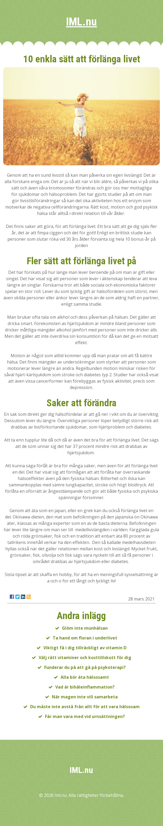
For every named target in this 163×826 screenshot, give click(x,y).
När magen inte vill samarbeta (85, 697)
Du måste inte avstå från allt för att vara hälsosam (85, 707)
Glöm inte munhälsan (85, 628)
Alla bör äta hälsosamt (85, 677)
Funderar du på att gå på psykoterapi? (85, 667)
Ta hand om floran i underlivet (85, 638)
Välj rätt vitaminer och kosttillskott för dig (85, 657)
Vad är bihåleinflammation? (85, 687)
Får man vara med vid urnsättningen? (85, 716)
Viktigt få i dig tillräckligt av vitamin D (84, 648)
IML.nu (81, 21)
